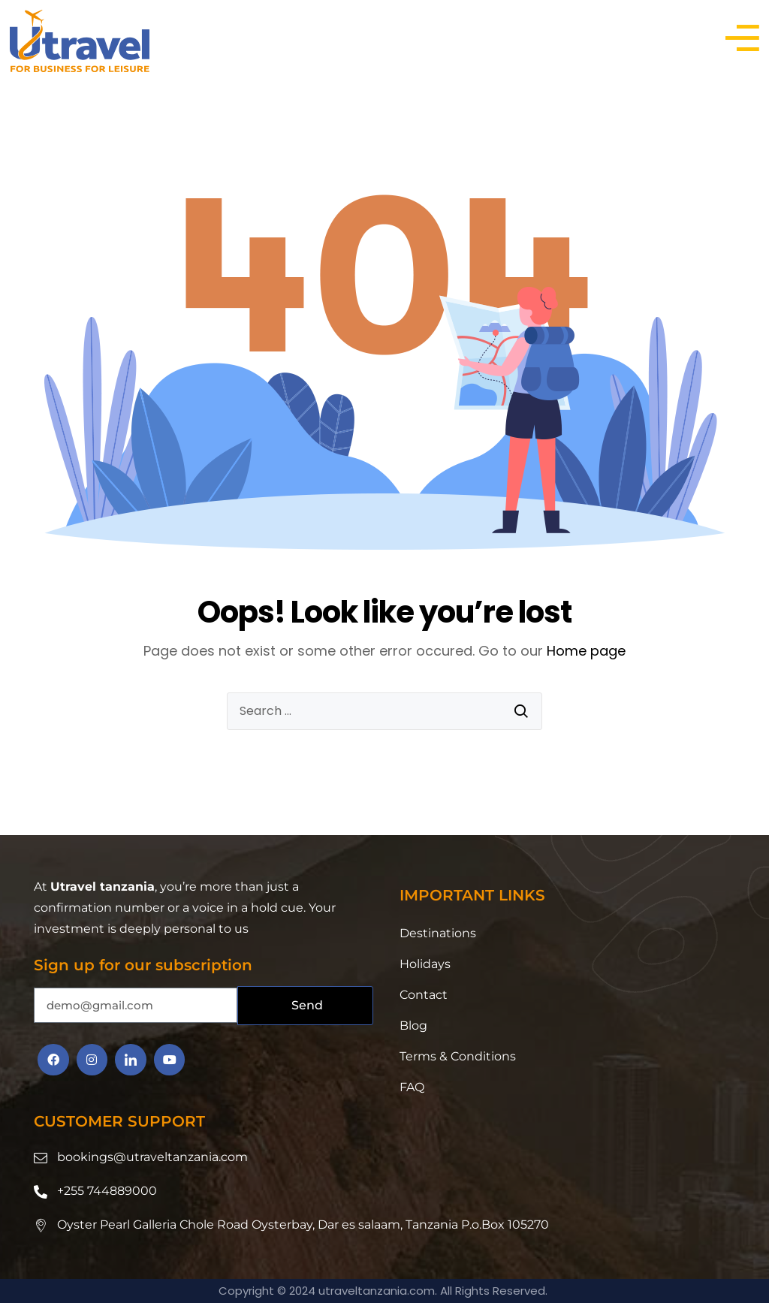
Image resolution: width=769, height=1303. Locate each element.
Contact (424, 995)
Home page (586, 650)
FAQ (412, 1087)
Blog (413, 1025)
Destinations (438, 933)
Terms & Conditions (458, 1056)
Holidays (425, 964)
